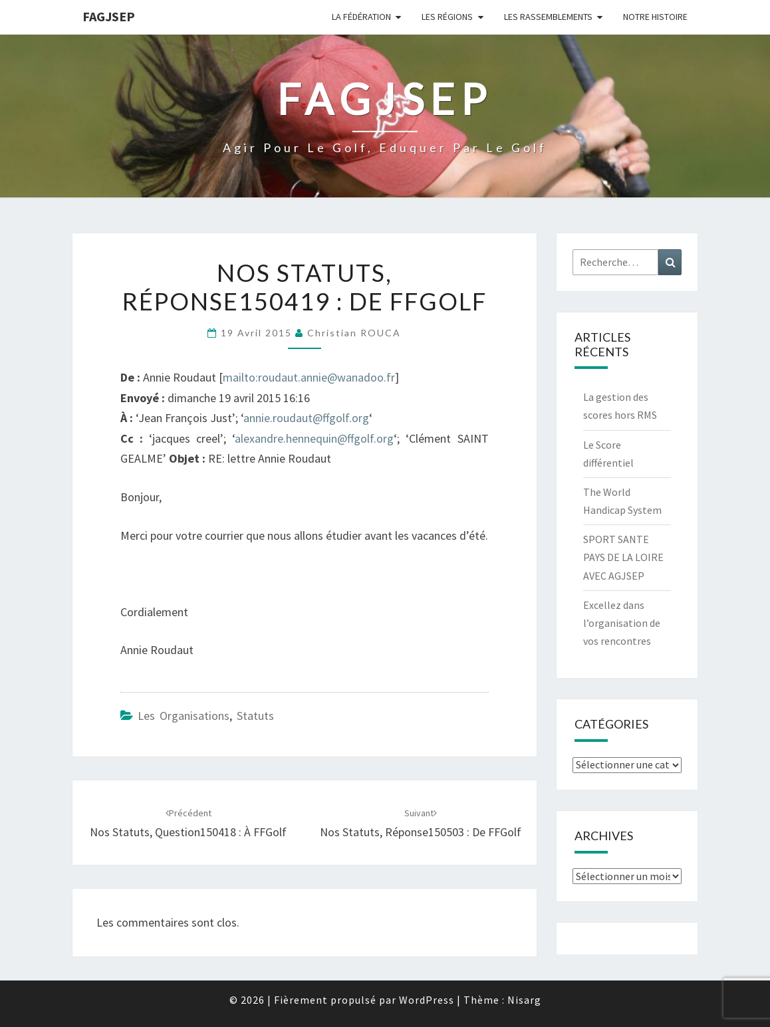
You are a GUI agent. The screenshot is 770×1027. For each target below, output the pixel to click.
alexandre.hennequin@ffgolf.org (314, 438)
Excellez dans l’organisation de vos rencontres (621, 622)
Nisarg (524, 999)
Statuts (255, 715)
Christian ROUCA (354, 332)
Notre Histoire (655, 17)
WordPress (426, 999)
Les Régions (447, 17)
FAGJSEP (108, 16)
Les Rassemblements (548, 17)
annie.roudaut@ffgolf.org (306, 417)
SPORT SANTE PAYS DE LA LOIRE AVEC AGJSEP (623, 557)
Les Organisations (183, 715)
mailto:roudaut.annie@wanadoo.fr (309, 377)
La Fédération (361, 17)
